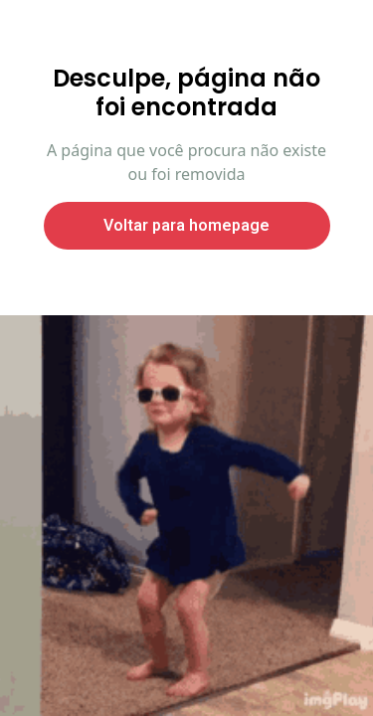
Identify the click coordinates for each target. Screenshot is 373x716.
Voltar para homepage (186, 226)
